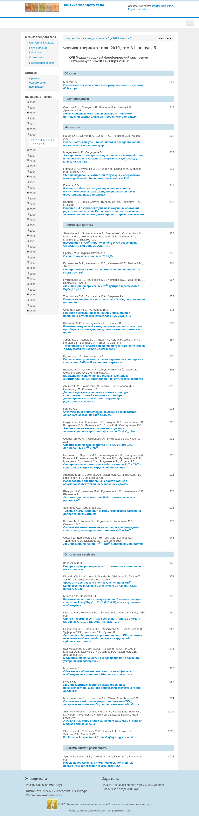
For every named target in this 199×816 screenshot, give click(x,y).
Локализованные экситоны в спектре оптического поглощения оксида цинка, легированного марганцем (99, 115)
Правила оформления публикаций (37, 82)
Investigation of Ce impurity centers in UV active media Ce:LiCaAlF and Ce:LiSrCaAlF (100, 244)
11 (38, 144)
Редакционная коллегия (38, 50)
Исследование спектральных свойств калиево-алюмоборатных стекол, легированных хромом (95, 482)
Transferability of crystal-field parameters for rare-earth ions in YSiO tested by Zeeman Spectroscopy (104, 347)
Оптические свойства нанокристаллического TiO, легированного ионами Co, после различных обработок (101, 703)
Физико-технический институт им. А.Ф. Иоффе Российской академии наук (109, 804)
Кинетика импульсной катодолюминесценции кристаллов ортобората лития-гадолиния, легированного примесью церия (102, 329)
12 (42, 144)
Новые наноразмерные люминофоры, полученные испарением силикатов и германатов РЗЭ (98, 764)
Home (70, 38)
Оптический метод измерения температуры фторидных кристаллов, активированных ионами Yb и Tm (101, 529)
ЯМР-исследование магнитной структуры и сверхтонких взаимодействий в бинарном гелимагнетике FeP (101, 176)
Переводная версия (41, 62)
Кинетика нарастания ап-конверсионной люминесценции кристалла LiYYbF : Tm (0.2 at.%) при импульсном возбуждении (102, 602)
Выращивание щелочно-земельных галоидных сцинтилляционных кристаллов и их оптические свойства (103, 377)
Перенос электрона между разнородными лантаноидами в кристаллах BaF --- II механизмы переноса (103, 361)
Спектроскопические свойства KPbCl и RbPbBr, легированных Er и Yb (98, 446)
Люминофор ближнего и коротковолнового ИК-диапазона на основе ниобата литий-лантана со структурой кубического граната (102, 638)
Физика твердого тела (84, 5)
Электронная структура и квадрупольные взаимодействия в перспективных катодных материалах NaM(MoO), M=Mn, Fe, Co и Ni (103, 158)
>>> (168, 38)
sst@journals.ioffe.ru (163, 6)
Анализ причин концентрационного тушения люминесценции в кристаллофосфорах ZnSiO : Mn (99, 430)
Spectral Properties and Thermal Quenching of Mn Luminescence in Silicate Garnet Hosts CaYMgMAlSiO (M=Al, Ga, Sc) (100, 585)
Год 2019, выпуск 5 (119, 38)
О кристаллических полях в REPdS (88, 256)
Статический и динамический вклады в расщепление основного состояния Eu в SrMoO (99, 413)
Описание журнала (41, 42)
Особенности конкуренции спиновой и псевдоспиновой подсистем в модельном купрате (101, 143)
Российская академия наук (44, 785)
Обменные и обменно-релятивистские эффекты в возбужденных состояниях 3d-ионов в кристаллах (97, 673)
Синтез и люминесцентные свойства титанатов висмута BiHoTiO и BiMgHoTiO (101, 620)
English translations (139, 9)
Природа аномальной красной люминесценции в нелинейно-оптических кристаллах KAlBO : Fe (97, 314)
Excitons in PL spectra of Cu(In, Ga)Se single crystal (98, 737)
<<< (161, 38)
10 (34, 144)
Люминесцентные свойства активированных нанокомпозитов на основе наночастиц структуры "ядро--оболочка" (103, 687)
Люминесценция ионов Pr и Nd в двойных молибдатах (103, 543)
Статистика (36, 57)
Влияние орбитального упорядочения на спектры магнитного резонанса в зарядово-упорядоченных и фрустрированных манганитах (99, 191)
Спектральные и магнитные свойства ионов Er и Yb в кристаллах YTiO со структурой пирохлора (102, 466)
